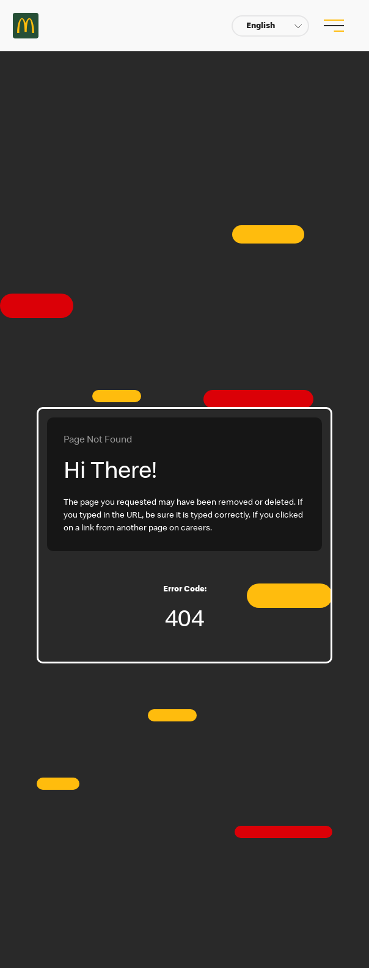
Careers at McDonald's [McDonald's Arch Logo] (25, 25)
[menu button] (332, 26)
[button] (270, 26)
